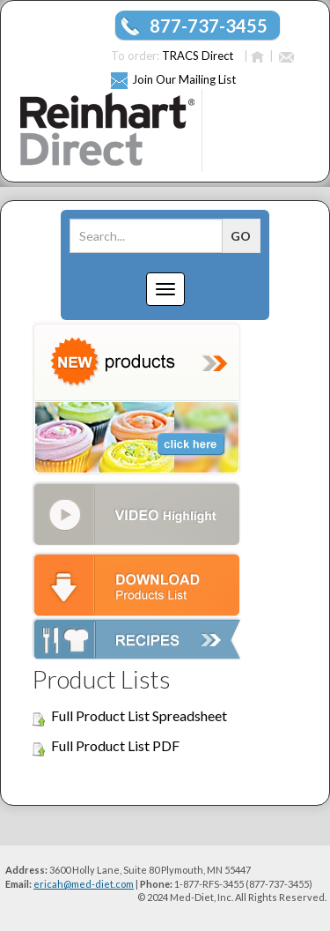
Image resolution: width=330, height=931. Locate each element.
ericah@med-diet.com (83, 884)
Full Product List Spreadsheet (139, 715)
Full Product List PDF (115, 745)
